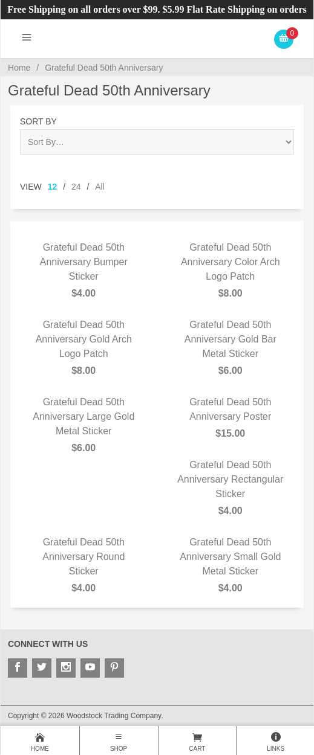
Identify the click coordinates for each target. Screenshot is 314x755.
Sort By (38, 121)
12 (52, 186)
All (100, 186)
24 (76, 186)
